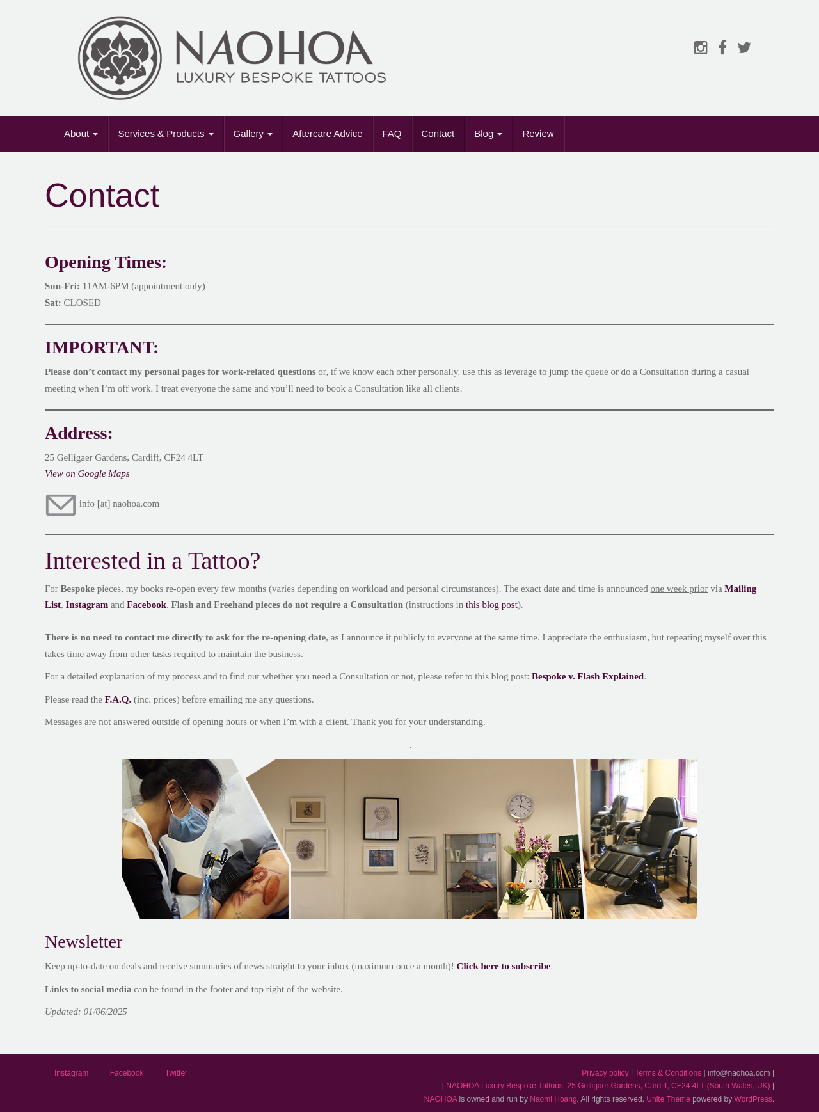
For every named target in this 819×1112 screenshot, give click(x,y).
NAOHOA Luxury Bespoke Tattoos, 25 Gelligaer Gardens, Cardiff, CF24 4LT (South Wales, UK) (608, 1085)
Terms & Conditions (668, 1072)
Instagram (71, 1072)
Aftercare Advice (327, 133)
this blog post (492, 605)
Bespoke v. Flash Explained (588, 676)
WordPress (753, 1099)
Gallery (253, 133)
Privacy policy (605, 1072)
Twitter (176, 1072)
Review (537, 133)
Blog (488, 133)
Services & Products (165, 133)
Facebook (146, 605)
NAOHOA (440, 1099)
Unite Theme (668, 1099)
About (81, 133)
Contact (438, 133)
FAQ (392, 133)
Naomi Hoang (553, 1099)
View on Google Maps (87, 473)
